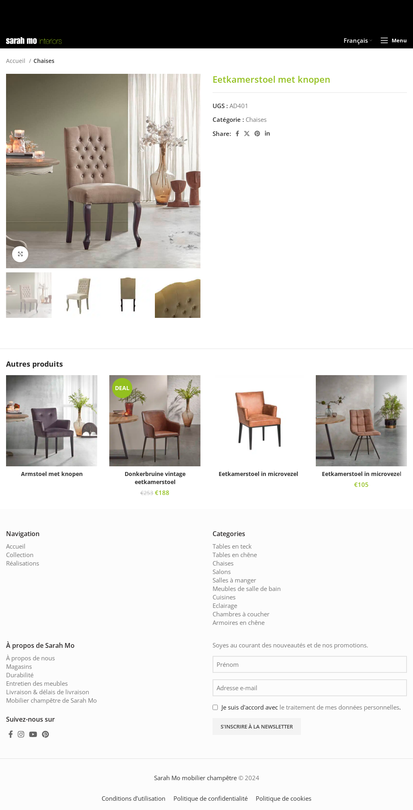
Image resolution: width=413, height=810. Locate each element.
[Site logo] (34, 39)
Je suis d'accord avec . (311, 707)
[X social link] (247, 133)
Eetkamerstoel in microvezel (258, 474)
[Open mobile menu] (393, 40)
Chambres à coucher (241, 614)
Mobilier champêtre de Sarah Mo (51, 700)
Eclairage (225, 605)
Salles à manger (234, 580)
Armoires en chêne (239, 622)
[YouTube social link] (33, 734)
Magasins (19, 666)
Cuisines (224, 597)
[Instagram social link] (21, 734)
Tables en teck (232, 546)
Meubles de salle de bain (247, 589)
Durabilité (19, 675)
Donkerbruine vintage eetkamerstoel (155, 478)
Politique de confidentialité (210, 798)
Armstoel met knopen (52, 474)
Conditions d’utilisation (133, 798)
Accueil (16, 61)
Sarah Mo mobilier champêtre (195, 778)
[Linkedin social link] (267, 133)
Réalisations (22, 563)
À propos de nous (30, 658)
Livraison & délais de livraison (47, 692)
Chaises (43, 61)
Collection (19, 555)
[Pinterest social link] (257, 133)
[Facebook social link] (237, 133)
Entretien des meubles (37, 683)
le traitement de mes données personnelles (339, 707)
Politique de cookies (283, 798)
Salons (222, 572)
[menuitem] (358, 40)
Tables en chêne (235, 555)
